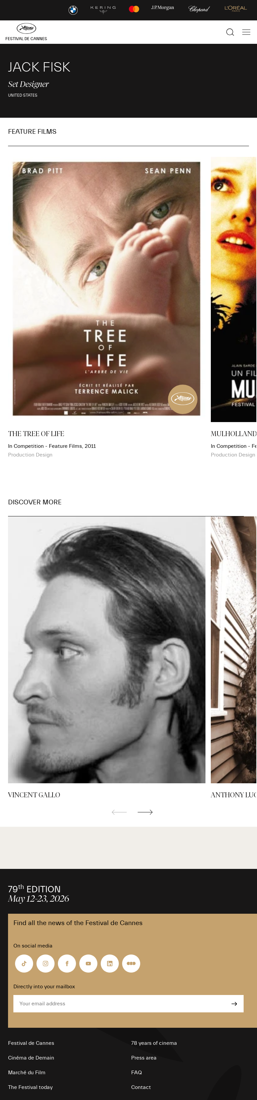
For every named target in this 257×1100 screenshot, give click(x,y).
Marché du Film (27, 1073)
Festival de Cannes (31, 1043)
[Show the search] (230, 32)
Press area (144, 1058)
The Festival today (30, 1087)
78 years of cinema (154, 1043)
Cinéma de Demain (31, 1058)
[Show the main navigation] (246, 32)
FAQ (136, 1073)
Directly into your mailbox (44, 987)
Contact (141, 1087)
